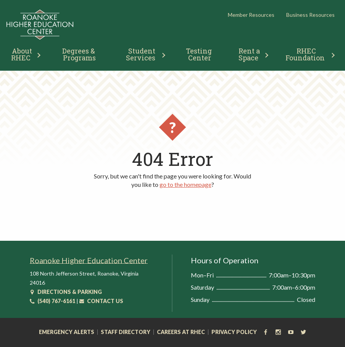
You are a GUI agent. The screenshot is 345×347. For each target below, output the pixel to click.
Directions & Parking (66, 292)
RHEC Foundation (305, 54)
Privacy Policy (234, 332)
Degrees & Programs (79, 54)
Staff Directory (125, 332)
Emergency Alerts (66, 332)
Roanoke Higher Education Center (89, 260)
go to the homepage (185, 184)
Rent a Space (250, 54)
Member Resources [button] (251, 14)
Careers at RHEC (181, 332)
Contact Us (101, 301)
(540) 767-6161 (52, 301)
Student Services (141, 54)
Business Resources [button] (310, 14)
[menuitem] (79, 53)
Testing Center (199, 54)
